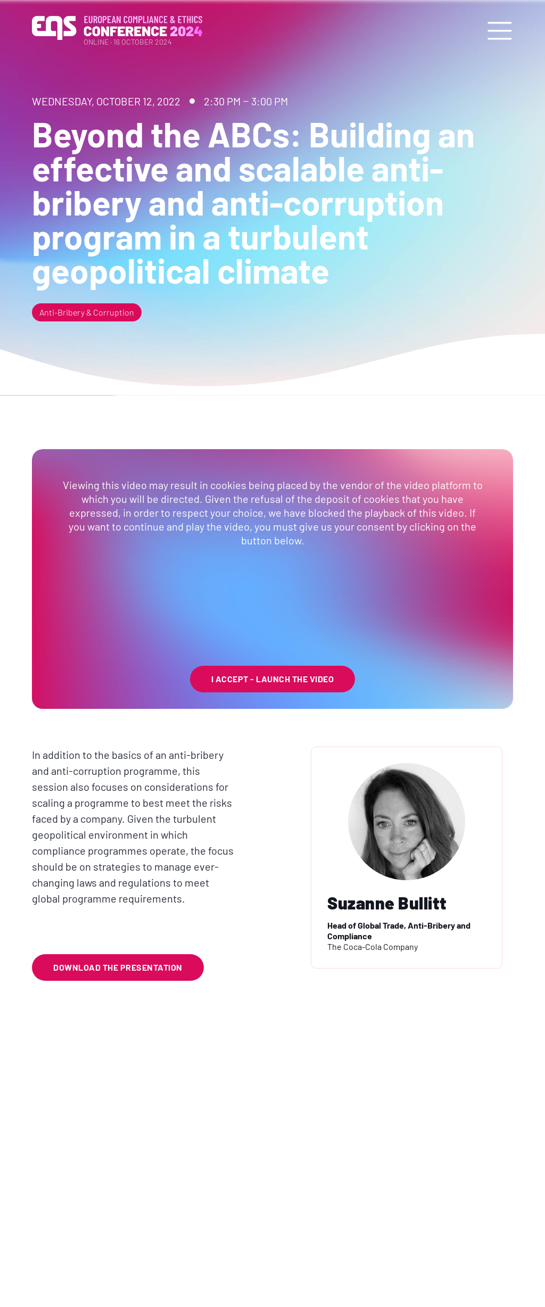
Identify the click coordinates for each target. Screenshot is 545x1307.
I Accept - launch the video (272, 679)
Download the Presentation (118, 967)
